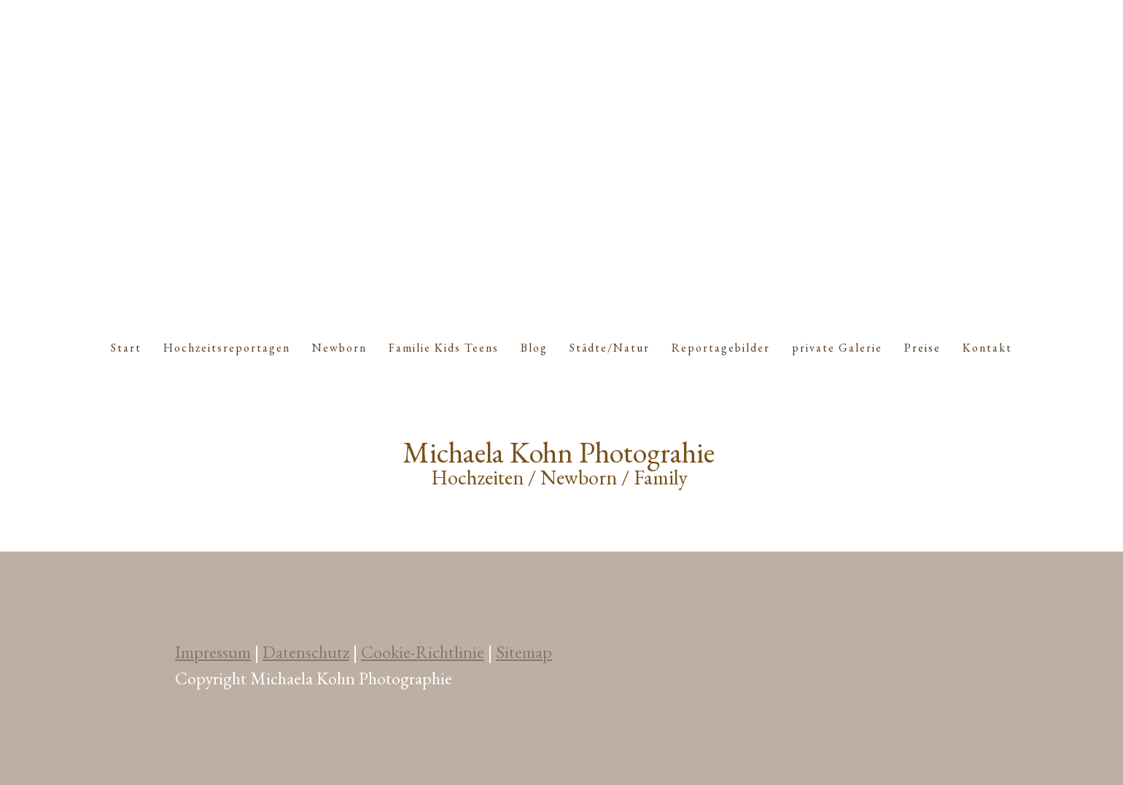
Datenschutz (306, 652)
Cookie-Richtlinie (422, 652)
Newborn (339, 347)
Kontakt (987, 347)
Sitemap (524, 652)
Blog (534, 347)
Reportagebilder (721, 347)
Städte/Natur (610, 347)
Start (126, 347)
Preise (922, 347)
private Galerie (837, 347)
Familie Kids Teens (444, 347)
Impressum (213, 652)
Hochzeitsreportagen (226, 347)
